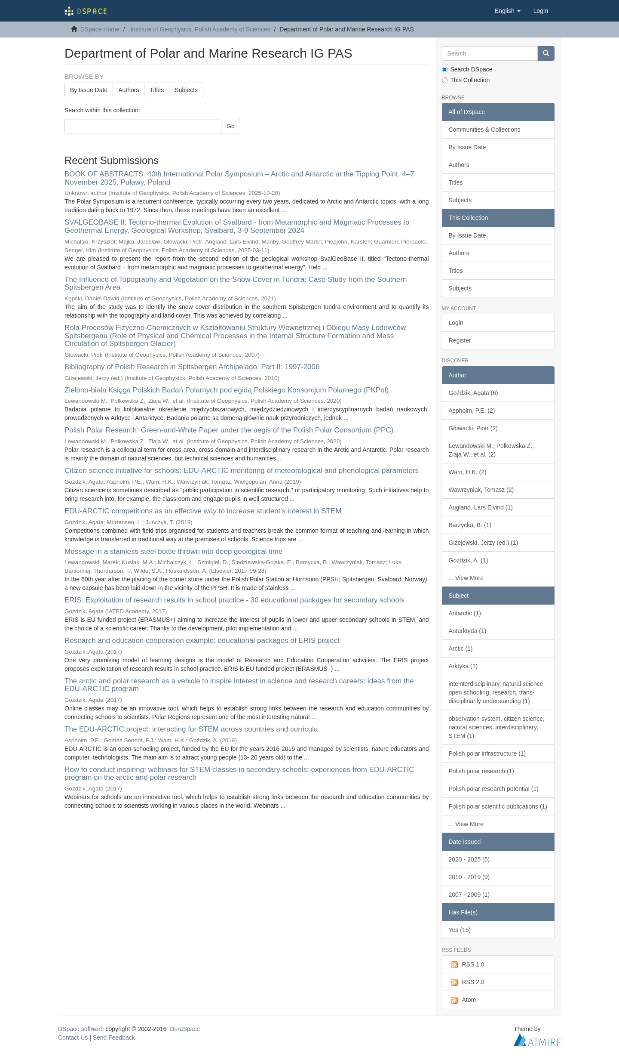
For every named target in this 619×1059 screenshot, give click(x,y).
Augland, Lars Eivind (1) (481, 507)
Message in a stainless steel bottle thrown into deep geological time (173, 551)
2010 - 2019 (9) (469, 877)
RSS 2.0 (466, 982)
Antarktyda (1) (468, 630)
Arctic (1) (461, 648)
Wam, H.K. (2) (468, 472)
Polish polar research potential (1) (494, 788)
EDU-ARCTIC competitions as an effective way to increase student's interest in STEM (202, 511)
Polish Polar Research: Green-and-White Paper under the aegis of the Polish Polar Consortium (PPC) (228, 430)
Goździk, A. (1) (468, 560)
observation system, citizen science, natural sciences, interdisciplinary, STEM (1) (497, 727)
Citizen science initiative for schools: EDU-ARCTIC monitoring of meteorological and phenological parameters (241, 470)
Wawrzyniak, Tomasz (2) (481, 489)
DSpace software (81, 1028)
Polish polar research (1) (482, 771)
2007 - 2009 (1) (469, 894)
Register (460, 340)
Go (231, 126)
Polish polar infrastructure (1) (487, 753)
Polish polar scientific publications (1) (498, 806)
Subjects (186, 89)
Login (456, 322)
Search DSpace (467, 69)
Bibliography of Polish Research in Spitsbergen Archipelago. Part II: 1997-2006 (191, 367)
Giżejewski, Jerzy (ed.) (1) (483, 542)
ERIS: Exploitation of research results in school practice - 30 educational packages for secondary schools (234, 600)
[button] (507, 11)
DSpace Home (100, 29)
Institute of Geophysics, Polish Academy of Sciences (200, 29)
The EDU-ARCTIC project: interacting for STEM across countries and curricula (191, 729)
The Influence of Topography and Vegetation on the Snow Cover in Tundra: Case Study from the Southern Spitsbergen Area (235, 283)
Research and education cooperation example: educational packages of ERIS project (202, 640)
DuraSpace (185, 1028)
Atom (462, 1000)
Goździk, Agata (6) (473, 392)
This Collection (466, 80)
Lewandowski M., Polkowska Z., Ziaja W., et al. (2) (491, 450)
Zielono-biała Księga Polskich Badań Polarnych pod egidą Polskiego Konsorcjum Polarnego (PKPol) (226, 390)
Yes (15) (460, 929)
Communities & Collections (485, 129)
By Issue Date (88, 89)
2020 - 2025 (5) (469, 859)
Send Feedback (114, 1037)
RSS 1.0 (466, 965)
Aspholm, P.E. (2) (472, 410)
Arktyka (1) (463, 666)
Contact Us (73, 1037)
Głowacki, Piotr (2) (473, 428)
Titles (157, 89)
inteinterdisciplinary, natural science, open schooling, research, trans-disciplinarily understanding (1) (497, 692)
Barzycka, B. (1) (470, 525)
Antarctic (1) (465, 613)
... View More (466, 577)
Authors (128, 89)
